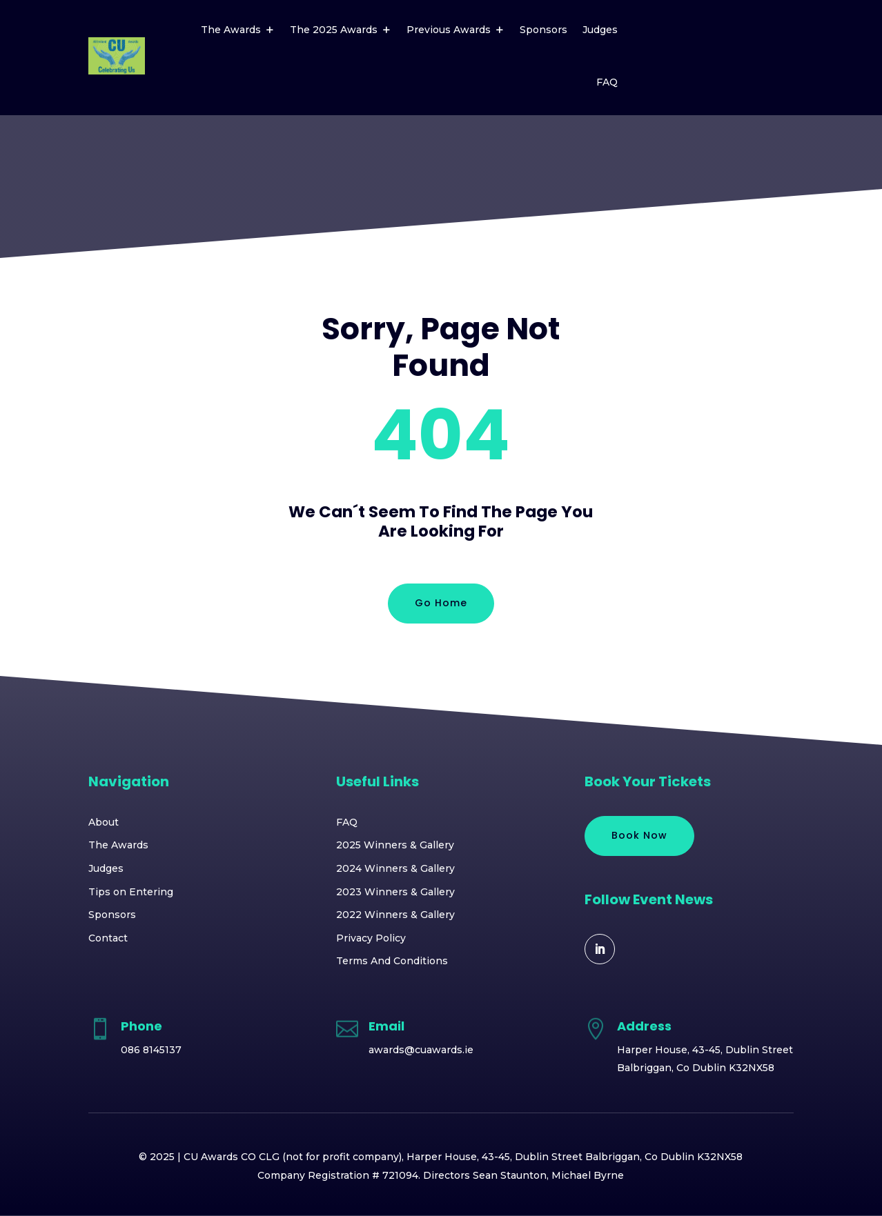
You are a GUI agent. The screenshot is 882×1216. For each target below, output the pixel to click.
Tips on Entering (130, 892)
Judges (600, 29)
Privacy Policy (371, 938)
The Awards (231, 29)
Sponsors (543, 29)
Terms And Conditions (392, 961)
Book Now (639, 835)
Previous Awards (448, 29)
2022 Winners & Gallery (395, 914)
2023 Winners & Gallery (395, 892)
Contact (108, 938)
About (103, 822)
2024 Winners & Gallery (395, 868)
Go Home (441, 603)
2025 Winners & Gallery (395, 845)
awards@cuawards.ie (421, 1050)
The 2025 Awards (334, 29)
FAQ (607, 82)
